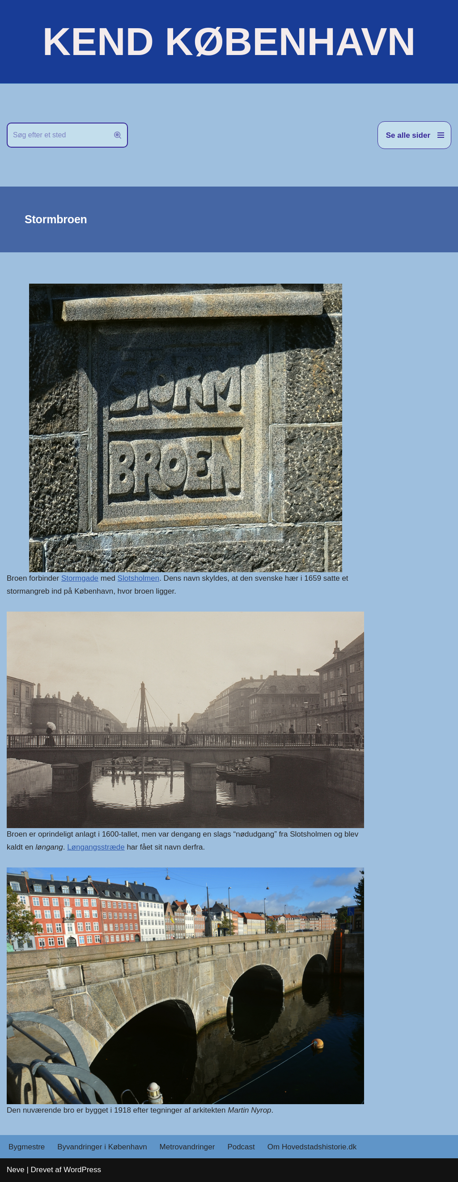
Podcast (240, 1147)
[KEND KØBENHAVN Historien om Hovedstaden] (229, 41)
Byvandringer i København (102, 1147)
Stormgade (79, 578)
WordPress (82, 1169)
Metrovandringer (187, 1147)
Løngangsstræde (96, 847)
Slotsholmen (139, 578)
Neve (16, 1169)
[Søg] (57, 135)
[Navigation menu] (414, 135)
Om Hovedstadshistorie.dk (311, 1147)
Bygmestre (26, 1147)
